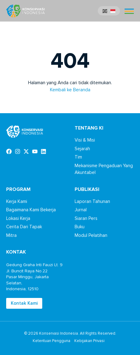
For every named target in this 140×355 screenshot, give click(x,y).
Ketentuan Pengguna (51, 340)
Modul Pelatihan (91, 235)
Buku (79, 226)
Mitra (11, 235)
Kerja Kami (16, 201)
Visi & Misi (85, 140)
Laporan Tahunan (92, 201)
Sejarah (82, 148)
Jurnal (81, 210)
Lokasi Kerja (18, 218)
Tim (78, 157)
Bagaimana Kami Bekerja (31, 210)
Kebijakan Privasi (89, 340)
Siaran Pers (86, 218)
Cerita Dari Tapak (24, 226)
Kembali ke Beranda (70, 90)
